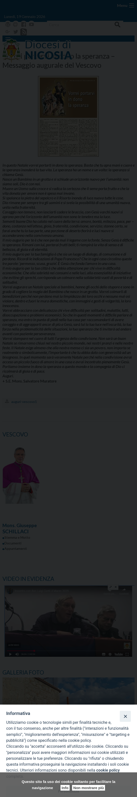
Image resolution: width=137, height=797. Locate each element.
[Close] (125, 716)
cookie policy (108, 770)
